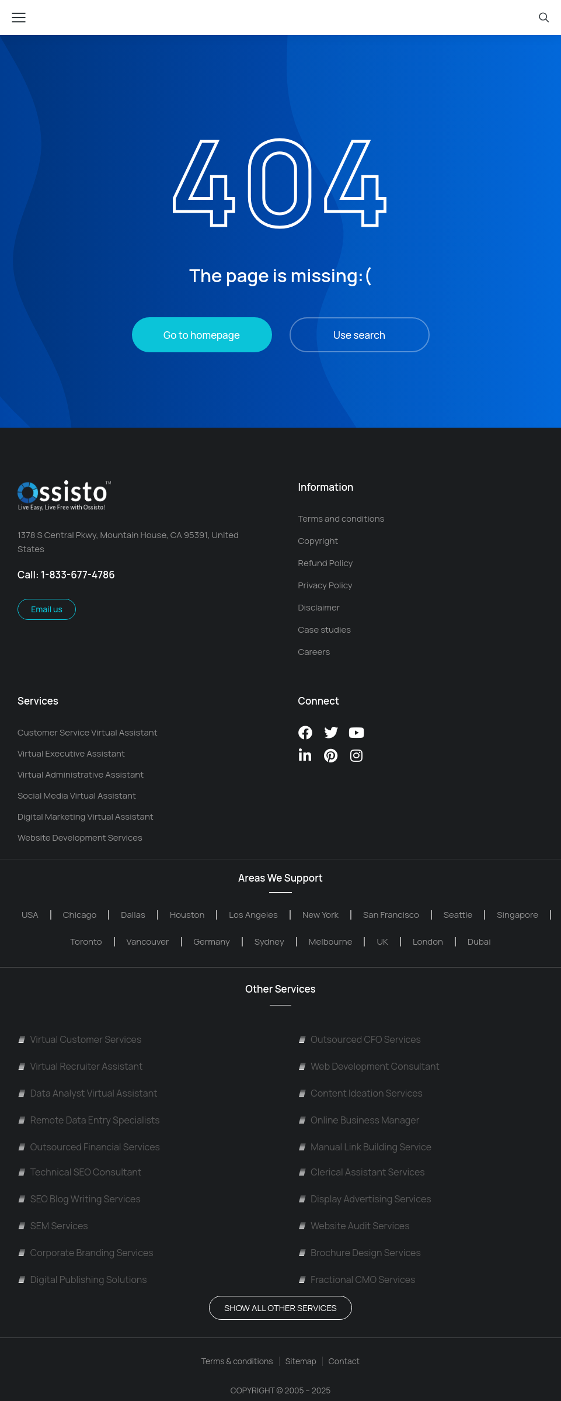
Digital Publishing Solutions (82, 1279)
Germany (212, 941)
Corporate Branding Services (86, 1252)
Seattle (458, 914)
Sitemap (300, 1361)
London (428, 941)
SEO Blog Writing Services (79, 1198)
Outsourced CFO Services (359, 1039)
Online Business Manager (359, 1120)
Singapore (517, 914)
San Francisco (391, 914)
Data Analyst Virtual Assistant (88, 1093)
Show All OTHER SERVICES (280, 1308)
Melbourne (331, 941)
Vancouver (148, 941)
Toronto (86, 941)
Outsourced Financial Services (89, 1146)
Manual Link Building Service (365, 1146)
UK (382, 941)
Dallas (133, 914)
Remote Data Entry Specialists (89, 1120)
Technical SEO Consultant (79, 1172)
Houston (187, 914)
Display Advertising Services (364, 1198)
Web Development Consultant (369, 1066)
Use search (359, 335)
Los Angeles (253, 914)
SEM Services (53, 1225)
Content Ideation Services (360, 1093)
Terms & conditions (237, 1361)
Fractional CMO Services (357, 1279)
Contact (344, 1361)
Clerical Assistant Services (361, 1172)
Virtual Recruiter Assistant (80, 1066)
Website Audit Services (354, 1225)
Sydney (269, 941)
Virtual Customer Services (79, 1039)
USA (30, 914)
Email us (46, 609)
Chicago (79, 914)
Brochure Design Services (359, 1252)
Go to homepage (201, 335)
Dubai (479, 941)
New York (320, 914)
